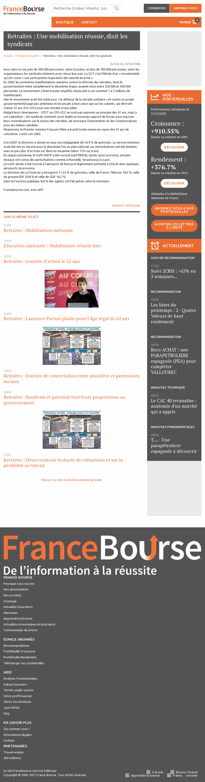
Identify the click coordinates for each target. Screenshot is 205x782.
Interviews (11, 612)
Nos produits (13, 595)
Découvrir (174, 147)
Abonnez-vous (185, 8)
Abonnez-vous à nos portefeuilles (174, 210)
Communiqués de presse (20, 630)
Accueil (8, 55)
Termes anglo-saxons (18, 690)
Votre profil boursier (18, 696)
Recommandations (16, 645)
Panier (189, 21)
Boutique (65, 22)
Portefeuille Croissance (19, 651)
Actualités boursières (18, 606)
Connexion (157, 8)
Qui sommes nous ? (17, 728)
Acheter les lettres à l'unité (174, 225)
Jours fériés (12, 707)
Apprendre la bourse (18, 618)
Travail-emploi (14, 752)
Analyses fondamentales (20, 678)
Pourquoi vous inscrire (19, 583)
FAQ (6, 713)
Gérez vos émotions (17, 701)
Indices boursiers (15, 684)
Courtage (10, 601)
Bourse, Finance (184, 772)
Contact (89, 22)
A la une (155, 772)
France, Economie (28, 55)
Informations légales (18, 734)
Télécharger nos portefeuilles (24, 663)
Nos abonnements (16, 589)
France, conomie (182, 775)
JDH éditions (12, 758)
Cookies (9, 740)
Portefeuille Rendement (20, 657)
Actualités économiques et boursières (30, 624)
